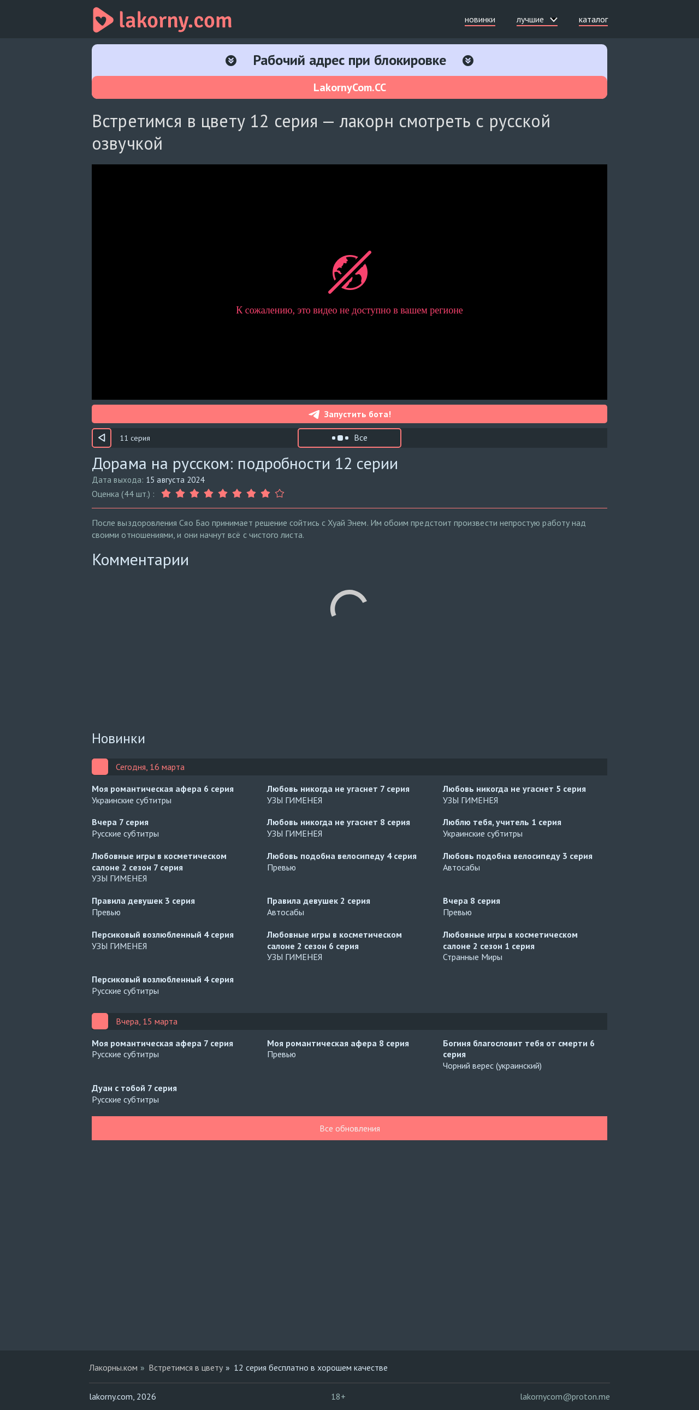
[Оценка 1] (167, 494)
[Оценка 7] (251, 494)
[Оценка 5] (223, 494)
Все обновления (349, 1128)
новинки (480, 19)
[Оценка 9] (280, 494)
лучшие (537, 19)
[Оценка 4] (209, 494)
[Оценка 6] (237, 494)
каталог (593, 19)
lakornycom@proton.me (565, 1396)
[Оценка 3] (194, 494)
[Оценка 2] (180, 494)
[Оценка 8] (265, 494)
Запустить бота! (350, 413)
